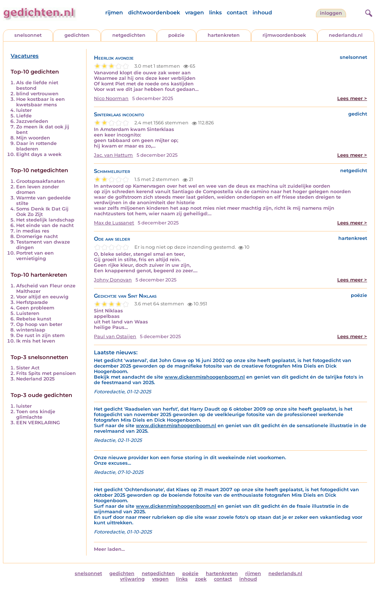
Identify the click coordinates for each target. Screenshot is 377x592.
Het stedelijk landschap (45, 220)
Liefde (24, 115)
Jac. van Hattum (113, 155)
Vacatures (25, 56)
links (215, 12)
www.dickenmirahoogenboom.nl (205, 377)
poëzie (176, 35)
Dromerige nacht (37, 236)
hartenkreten (224, 35)
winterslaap (30, 330)
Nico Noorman (111, 98)
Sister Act (27, 368)
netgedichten (128, 35)
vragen (194, 12)
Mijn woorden (33, 138)
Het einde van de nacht (45, 225)
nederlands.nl (346, 35)
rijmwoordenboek (284, 35)
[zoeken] (368, 12)
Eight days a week (38, 154)
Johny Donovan (113, 280)
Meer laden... (109, 549)
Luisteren (27, 313)
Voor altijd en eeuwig (42, 296)
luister (24, 110)
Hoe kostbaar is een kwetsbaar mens (40, 101)
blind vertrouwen (37, 93)
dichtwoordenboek (154, 12)
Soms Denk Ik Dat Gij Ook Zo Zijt (42, 211)
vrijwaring (132, 579)
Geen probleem (35, 308)
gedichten (76, 35)
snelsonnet (28, 35)
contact (237, 12)
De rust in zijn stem (40, 335)
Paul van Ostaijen (115, 336)
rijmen (114, 12)
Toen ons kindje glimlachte (35, 414)
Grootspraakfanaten (40, 181)
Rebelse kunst (33, 319)
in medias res (32, 231)
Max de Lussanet (114, 223)
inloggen (331, 13)
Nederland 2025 (35, 379)
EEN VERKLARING (38, 422)
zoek (201, 579)
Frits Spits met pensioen (46, 373)
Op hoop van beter (39, 324)
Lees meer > (352, 98)
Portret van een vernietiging (35, 255)
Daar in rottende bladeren (36, 146)
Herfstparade (32, 302)
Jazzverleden (32, 121)
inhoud (262, 12)
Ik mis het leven (35, 341)
